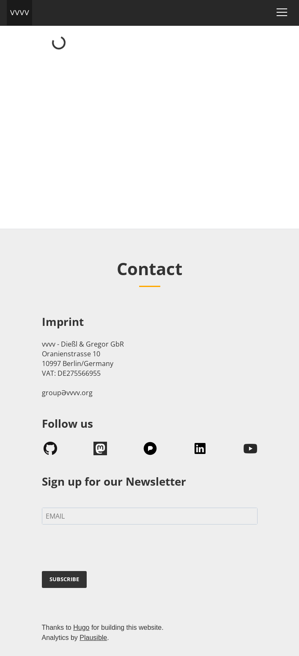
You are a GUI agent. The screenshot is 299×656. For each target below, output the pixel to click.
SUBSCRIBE (64, 579)
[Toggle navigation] (282, 12)
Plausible (93, 637)
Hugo (81, 627)
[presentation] (106, 549)
